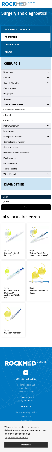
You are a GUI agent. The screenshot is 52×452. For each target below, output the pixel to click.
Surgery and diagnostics (18, 29)
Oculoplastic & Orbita (26, 136)
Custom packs (9, 88)
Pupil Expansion (10, 158)
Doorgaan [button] (26, 445)
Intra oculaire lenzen (26, 104)
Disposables (26, 72)
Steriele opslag (10, 168)
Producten (11, 37)
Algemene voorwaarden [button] (16, 437)
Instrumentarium (26, 125)
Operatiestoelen (10, 147)
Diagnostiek (14, 184)
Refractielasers (10, 163)
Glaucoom (7, 99)
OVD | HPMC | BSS (26, 82)
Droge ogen (8, 93)
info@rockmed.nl (26, 400)
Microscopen (9, 131)
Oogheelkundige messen (14, 142)
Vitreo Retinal (26, 174)
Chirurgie (12, 63)
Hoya (6, 201)
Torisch (7, 115)
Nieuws (8, 52)
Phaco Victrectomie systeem (16, 152)
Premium (8, 120)
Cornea (26, 77)
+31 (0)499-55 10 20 (26, 397)
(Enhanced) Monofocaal (14, 109)
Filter (26, 207)
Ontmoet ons (12, 44)
